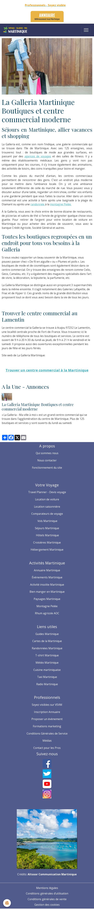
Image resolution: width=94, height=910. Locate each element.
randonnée (37, 204)
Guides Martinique (47, 634)
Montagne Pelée (47, 606)
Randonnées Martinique (47, 648)
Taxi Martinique (47, 677)
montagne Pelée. (60, 204)
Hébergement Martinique (47, 549)
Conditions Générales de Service (47, 733)
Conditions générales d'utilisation (47, 893)
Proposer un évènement (47, 719)
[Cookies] (7, 903)
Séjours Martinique (47, 528)
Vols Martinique (47, 521)
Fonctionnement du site (47, 467)
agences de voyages (38, 156)
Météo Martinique (47, 662)
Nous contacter (47, 460)
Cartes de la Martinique (47, 641)
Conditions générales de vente (47, 899)
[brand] (16, 30)
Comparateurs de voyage (47, 514)
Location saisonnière (47, 506)
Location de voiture (47, 499)
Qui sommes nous (47, 453)
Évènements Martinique (47, 577)
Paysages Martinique (47, 599)
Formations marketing (47, 726)
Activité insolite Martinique (47, 584)
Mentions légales (47, 888)
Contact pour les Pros (47, 748)
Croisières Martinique (47, 542)
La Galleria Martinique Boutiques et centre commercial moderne (38, 406)
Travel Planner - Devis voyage (47, 492)
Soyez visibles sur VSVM (47, 705)
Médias (47, 740)
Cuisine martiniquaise (47, 670)
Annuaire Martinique (47, 570)
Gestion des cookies (47, 905)
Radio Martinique (47, 684)
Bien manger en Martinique (47, 592)
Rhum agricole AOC (47, 613)
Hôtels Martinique (47, 535)
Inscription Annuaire (47, 712)
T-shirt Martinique (47, 655)
